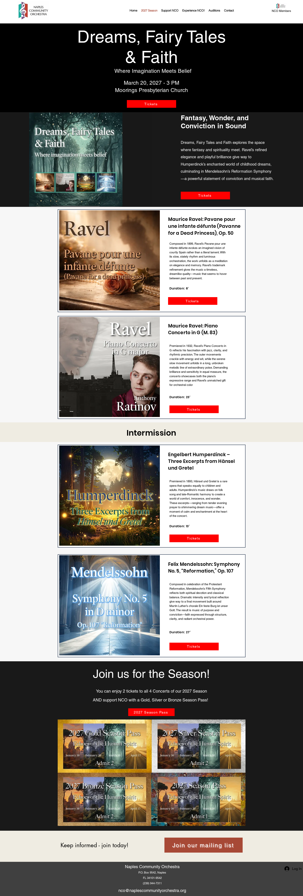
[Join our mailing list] (203, 845)
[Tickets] (151, 104)
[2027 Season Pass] (151, 712)
